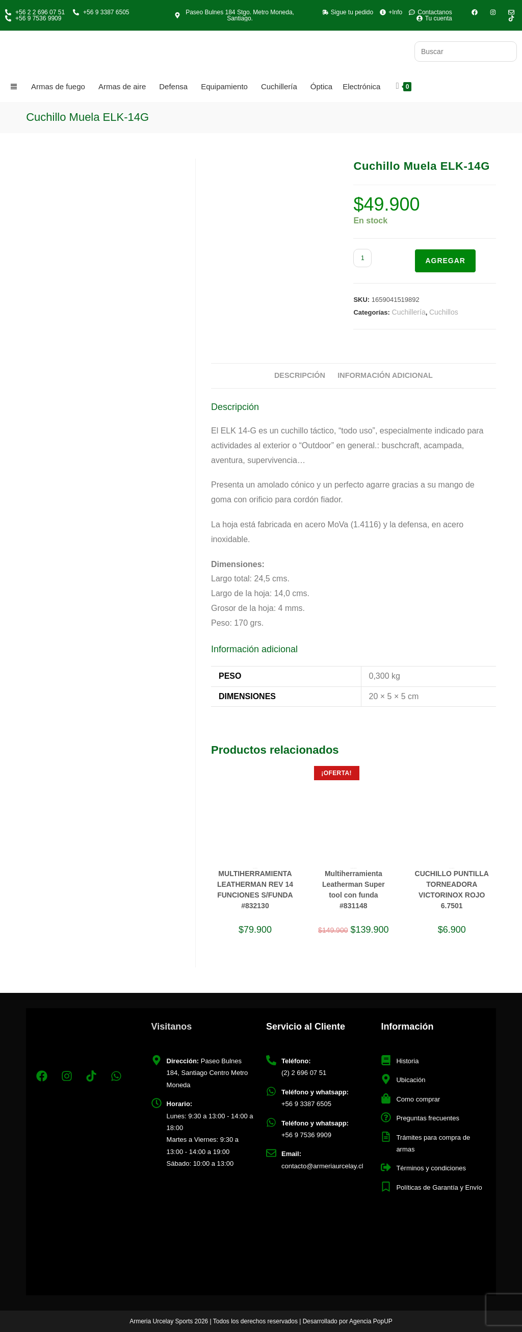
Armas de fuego (58, 86)
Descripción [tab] (299, 375)
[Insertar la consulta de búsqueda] (465, 51)
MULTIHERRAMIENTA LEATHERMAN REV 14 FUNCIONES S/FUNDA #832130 (255, 889)
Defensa (173, 86)
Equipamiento (224, 86)
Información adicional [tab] (385, 375)
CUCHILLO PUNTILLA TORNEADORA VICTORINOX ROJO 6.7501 (452, 889)
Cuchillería (279, 86)
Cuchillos (443, 312)
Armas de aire (122, 86)
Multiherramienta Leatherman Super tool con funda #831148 (353, 889)
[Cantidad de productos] (362, 258)
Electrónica (361, 86)
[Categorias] (15, 86)
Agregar (445, 261)
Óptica (321, 86)
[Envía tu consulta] (507, 50)
